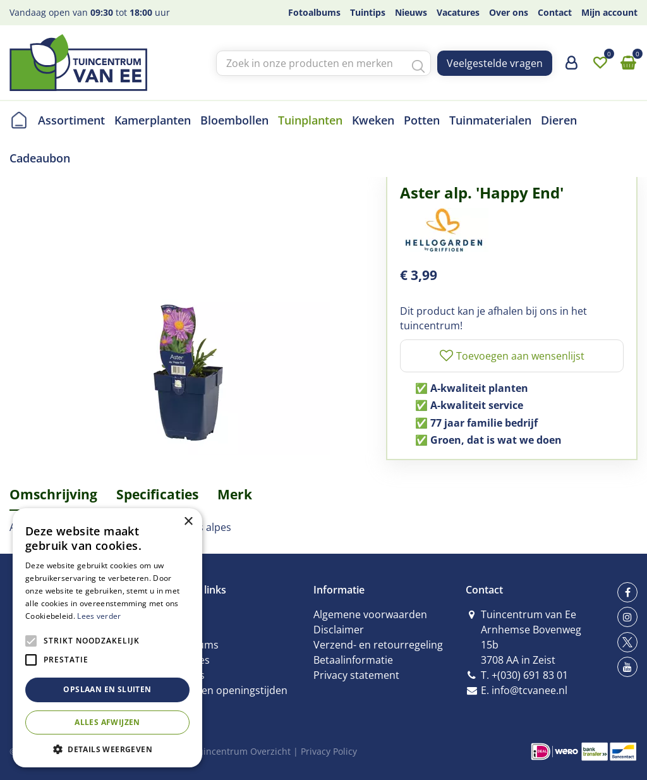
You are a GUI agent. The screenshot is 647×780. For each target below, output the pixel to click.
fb (627, 592)
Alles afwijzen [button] (107, 722)
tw (627, 642)
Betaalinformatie (353, 660)
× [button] (188, 522)
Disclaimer (338, 630)
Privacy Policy (329, 751)
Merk (234, 494)
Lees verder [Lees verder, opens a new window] (99, 616)
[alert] (107, 637)
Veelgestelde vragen (495, 63)
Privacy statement (356, 675)
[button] (107, 749)
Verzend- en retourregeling (378, 645)
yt (627, 667)
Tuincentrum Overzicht (242, 751)
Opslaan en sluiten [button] (107, 689)
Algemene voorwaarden (370, 614)
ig (627, 617)
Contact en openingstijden (224, 690)
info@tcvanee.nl (529, 690)
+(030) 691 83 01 (530, 675)
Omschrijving (53, 494)
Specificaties (157, 494)
